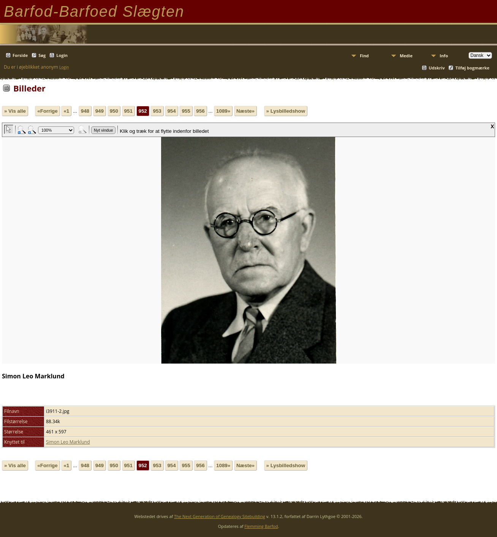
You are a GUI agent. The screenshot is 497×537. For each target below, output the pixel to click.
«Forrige (47, 111)
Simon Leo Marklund (68, 442)
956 (200, 111)
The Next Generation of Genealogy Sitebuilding (219, 516)
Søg (42, 55)
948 (85, 111)
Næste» (245, 111)
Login (62, 55)
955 (186, 111)
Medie (406, 55)
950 (114, 111)
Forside (20, 55)
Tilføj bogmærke (472, 68)
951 (128, 111)
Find (364, 55)
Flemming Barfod (261, 526)
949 (99, 111)
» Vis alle (15, 111)
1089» (223, 111)
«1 (66, 111)
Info (444, 55)
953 (157, 111)
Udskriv (437, 68)
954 (171, 111)
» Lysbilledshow (285, 111)
